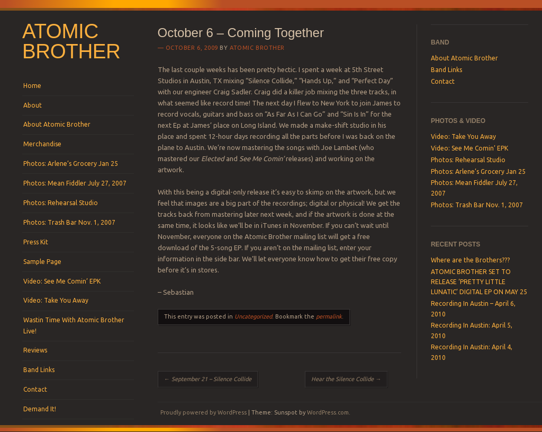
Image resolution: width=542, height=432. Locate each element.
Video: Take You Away (55, 300)
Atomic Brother (71, 41)
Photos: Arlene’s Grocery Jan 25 (70, 163)
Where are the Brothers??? (470, 260)
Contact (35, 389)
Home (32, 85)
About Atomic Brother (57, 124)
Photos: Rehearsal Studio (60, 202)
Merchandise (42, 143)
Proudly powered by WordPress (203, 412)
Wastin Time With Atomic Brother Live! (73, 325)
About (32, 105)
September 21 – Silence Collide (207, 379)
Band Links (39, 369)
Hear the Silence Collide (346, 379)
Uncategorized (253, 316)
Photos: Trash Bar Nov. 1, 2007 (69, 222)
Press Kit (35, 242)
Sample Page (42, 261)
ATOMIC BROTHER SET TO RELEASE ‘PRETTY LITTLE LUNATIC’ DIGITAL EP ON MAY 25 (479, 282)
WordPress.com (328, 412)
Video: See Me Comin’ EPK (62, 281)
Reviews (35, 350)
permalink (329, 316)
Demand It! (39, 408)
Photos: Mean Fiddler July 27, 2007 (75, 183)
